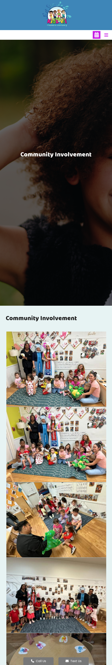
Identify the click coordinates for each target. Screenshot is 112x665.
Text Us (74, 661)
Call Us (38, 661)
